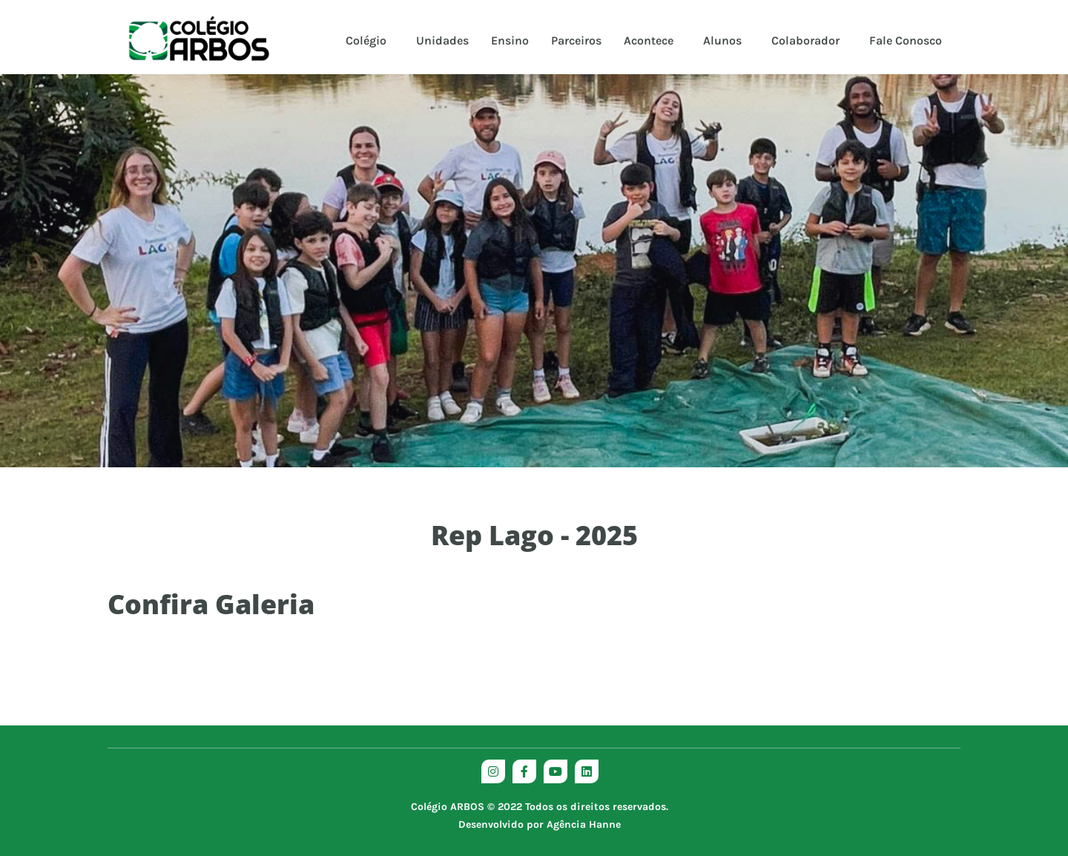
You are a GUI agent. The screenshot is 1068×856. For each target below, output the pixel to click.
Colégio (366, 40)
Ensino (510, 40)
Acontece (648, 40)
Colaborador (805, 40)
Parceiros (576, 40)
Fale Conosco (905, 40)
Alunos (722, 40)
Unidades (442, 40)
